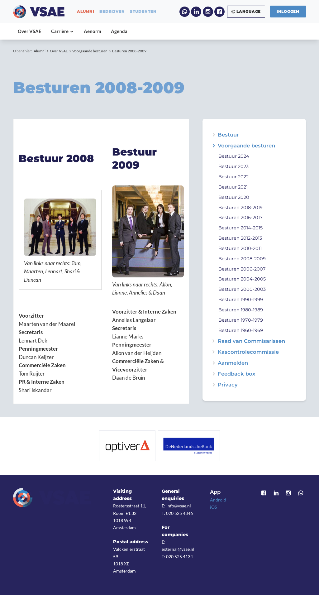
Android (218, 499)
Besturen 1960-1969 (240, 330)
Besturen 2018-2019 (240, 207)
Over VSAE (59, 51)
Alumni (39, 51)
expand (214, 146)
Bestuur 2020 (233, 197)
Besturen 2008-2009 (129, 51)
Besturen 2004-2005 (242, 278)
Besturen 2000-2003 (242, 289)
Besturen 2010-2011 (240, 248)
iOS (213, 507)
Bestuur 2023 (233, 166)
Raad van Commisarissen (251, 341)
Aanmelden (233, 363)
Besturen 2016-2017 (240, 217)
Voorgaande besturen (89, 51)
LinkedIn (196, 12)
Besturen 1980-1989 (240, 309)
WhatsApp (184, 12)
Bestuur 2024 (233, 156)
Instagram (208, 12)
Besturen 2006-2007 (242, 268)
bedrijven (112, 11)
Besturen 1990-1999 (240, 299)
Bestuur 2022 (233, 176)
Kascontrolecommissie (248, 352)
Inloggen (288, 11)
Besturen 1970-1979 (240, 320)
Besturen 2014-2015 (240, 227)
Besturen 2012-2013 (240, 238)
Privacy (228, 385)
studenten (143, 11)
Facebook (219, 12)
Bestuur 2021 (233, 187)
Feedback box (236, 374)
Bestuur (228, 135)
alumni (85, 11)
